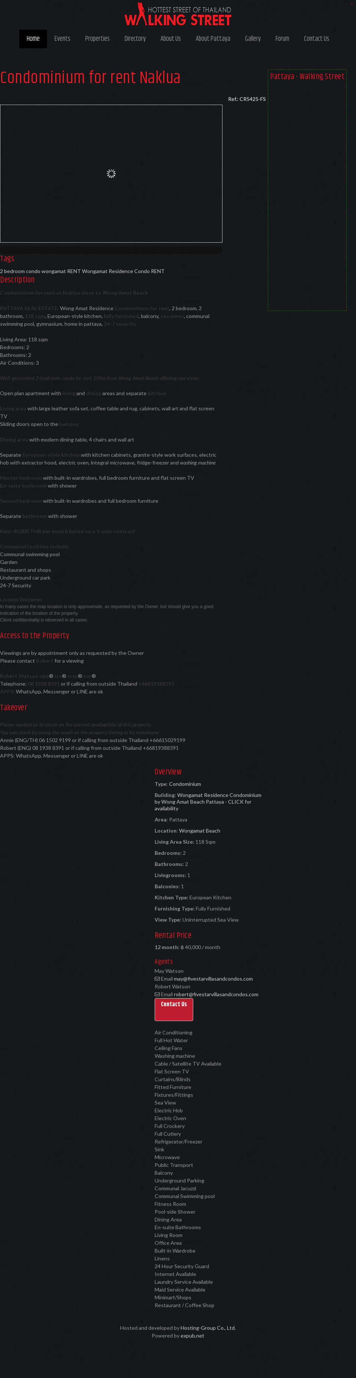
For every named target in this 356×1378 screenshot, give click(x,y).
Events (62, 39)
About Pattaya (213, 39)
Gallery (253, 39)
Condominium (185, 784)
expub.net (192, 1335)
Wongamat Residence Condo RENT (123, 271)
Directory (135, 39)
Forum (282, 39)
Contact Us (316, 39)
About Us (171, 39)
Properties (97, 39)
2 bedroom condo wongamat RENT (40, 271)
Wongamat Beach (199, 830)
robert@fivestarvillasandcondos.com (216, 994)
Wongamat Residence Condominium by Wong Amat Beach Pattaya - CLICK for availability (208, 801)
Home (33, 39)
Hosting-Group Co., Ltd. (208, 1328)
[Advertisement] (307, 197)
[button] (174, 1009)
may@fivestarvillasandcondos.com (213, 978)
